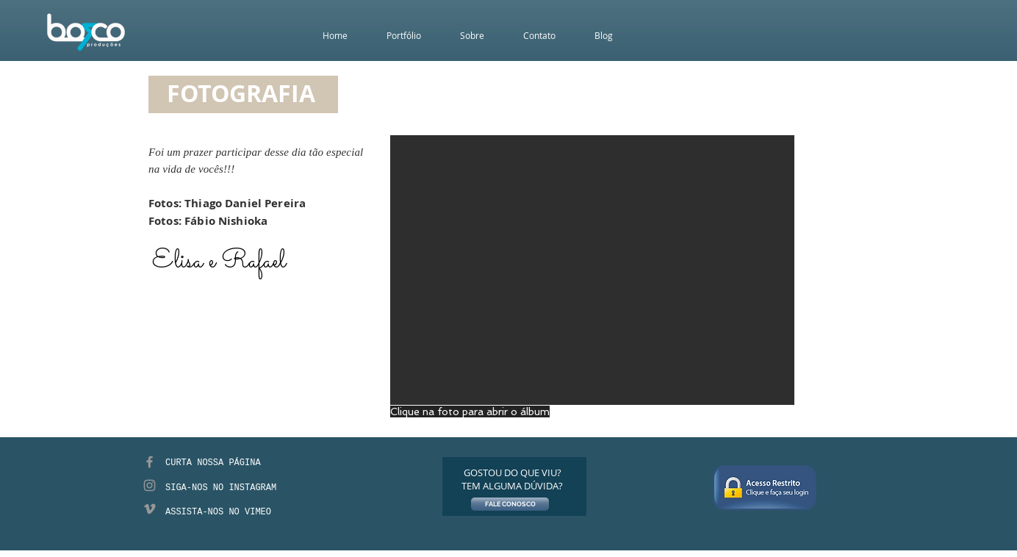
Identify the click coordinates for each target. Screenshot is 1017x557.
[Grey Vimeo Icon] (149, 509)
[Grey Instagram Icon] (149, 485)
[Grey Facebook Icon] (149, 462)
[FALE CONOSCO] (510, 504)
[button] (592, 270)
